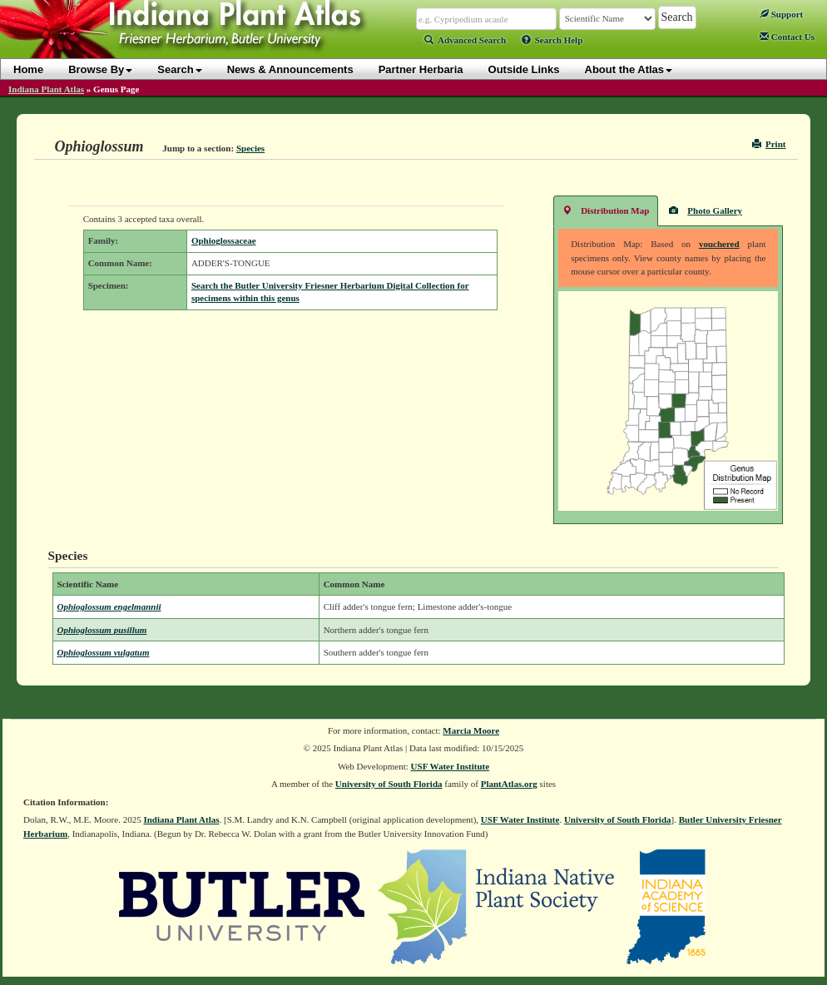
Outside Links (524, 69)
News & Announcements (290, 69)
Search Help (552, 40)
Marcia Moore (471, 730)
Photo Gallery (705, 210)
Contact (787, 37)
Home (28, 69)
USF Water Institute (450, 766)
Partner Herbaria (421, 69)
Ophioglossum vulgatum (103, 652)
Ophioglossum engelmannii (109, 606)
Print (769, 144)
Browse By (100, 69)
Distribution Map (605, 210)
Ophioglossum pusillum (102, 630)
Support (781, 14)
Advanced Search (465, 40)
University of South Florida (389, 784)
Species (250, 148)
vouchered (719, 244)
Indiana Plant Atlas (46, 89)
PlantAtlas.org (509, 784)
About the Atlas (629, 69)
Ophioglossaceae (223, 240)
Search (179, 69)
